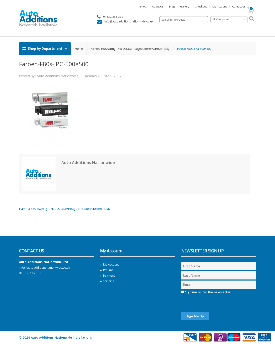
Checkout (201, 6)
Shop (143, 6)
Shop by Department (42, 48)
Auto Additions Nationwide (57, 76)
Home (79, 48)
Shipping (108, 281)
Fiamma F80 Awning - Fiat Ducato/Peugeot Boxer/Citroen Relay (129, 48)
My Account (219, 6)
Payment (109, 275)
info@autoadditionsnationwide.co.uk (44, 267)
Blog (172, 6)
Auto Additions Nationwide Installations (61, 337)
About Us (158, 6)
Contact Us (239, 6)
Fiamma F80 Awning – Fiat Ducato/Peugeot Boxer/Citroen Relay (64, 208)
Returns (108, 270)
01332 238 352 (30, 273)
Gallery (184, 6)
